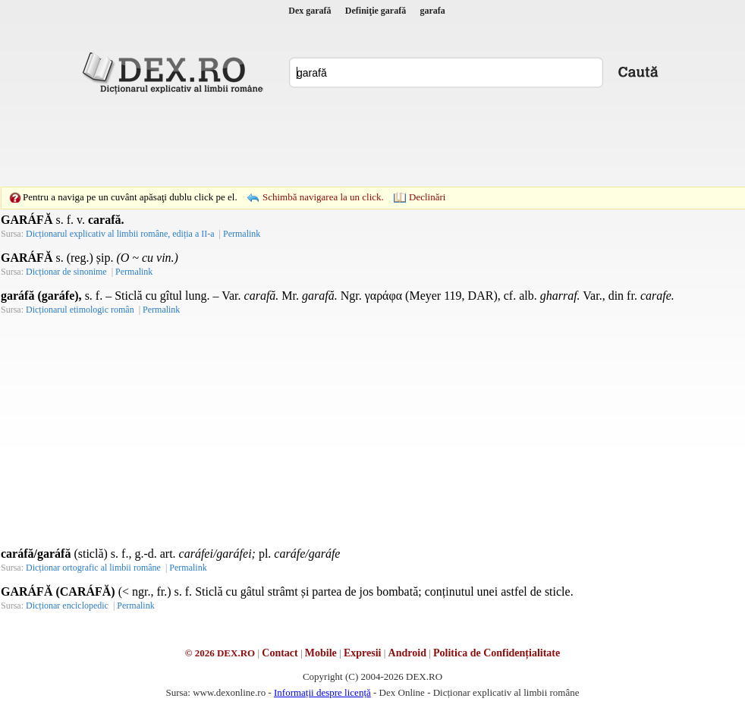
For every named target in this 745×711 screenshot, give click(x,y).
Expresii (363, 653)
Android (407, 653)
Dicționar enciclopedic (67, 605)
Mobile (321, 653)
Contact (279, 653)
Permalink (241, 233)
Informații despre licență (322, 692)
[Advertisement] (372, 140)
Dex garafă (309, 10)
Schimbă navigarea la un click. (323, 197)
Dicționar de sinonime (66, 271)
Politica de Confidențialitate (496, 653)
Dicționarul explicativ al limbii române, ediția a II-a (120, 233)
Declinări (427, 197)
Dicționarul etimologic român (80, 309)
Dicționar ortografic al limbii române (93, 567)
